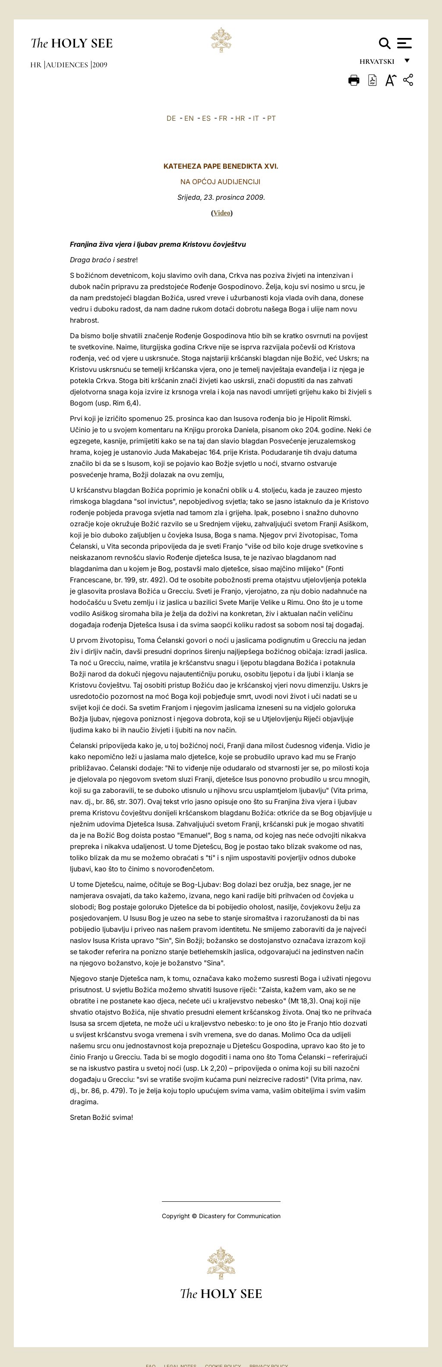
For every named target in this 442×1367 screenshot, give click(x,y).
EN (189, 118)
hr (36, 64)
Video (221, 213)
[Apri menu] (403, 43)
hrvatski (379, 63)
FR (223, 118)
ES (206, 118)
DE (171, 118)
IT (256, 118)
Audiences (68, 64)
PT (271, 118)
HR (240, 118)
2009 (99, 64)
